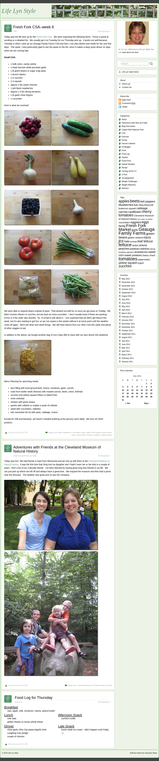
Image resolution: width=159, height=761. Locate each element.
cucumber (149, 219)
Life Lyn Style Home (130, 72)
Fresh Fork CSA (44, 37)
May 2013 (126, 279)
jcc (121, 240)
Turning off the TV (129, 171)
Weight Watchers (129, 185)
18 (128, 393)
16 (151, 390)
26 (132, 397)
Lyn (17, 432)
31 (123, 400)
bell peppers (147, 201)
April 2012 (126, 310)
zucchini (125, 266)
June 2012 (126, 303)
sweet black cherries (84, 435)
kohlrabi (133, 241)
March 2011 (126, 355)
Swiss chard (148, 255)
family (122, 226)
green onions (135, 237)
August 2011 (127, 337)
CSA (15, 31)
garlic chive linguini (94, 432)
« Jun (127, 403)
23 (151, 393)
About (124, 119)
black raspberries (64, 432)
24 (123, 397)
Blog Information (128, 126)
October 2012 (127, 289)
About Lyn (126, 84)
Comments (128, 103)
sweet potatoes (133, 255)
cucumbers (76, 432)
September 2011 (129, 334)
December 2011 (128, 324)
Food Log (18, 702)
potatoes (135, 248)
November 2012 (128, 286)
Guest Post (126, 161)
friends (109, 685)
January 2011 (127, 362)
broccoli (148, 204)
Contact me (126, 87)
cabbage (142, 208)
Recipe (124, 168)
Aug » (146, 403)
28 (142, 397)
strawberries (141, 252)
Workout (125, 188)
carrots (123, 211)
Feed (126, 100)
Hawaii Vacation (128, 164)
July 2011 (126, 341)
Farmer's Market (128, 143)
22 (146, 393)
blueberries (126, 204)
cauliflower (134, 211)
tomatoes (96, 435)
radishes (145, 248)
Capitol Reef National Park (133, 130)
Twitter (124, 107)
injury (147, 237)
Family (124, 140)
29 (146, 397)
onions (143, 245)
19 (132, 393)
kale (126, 241)
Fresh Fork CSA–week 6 (33, 27)
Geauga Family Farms (136, 231)
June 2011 (126, 344)
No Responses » (104, 31)
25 (128, 397)
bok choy (139, 204)
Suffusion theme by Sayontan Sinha (143, 753)
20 (137, 393)
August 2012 (127, 296)
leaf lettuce (145, 241)
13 (137, 390)
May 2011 (126, 348)
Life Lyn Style (19, 10)
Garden (125, 157)
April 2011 (126, 351)
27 (137, 397)
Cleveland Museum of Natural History (92, 685)
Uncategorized (128, 178)
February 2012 (128, 317)
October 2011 (127, 330)
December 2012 (128, 282)
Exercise (125, 137)
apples (124, 201)
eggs (145, 222)
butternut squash (127, 208)
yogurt (141, 263)
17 (123, 393)
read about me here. (130, 52)
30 (151, 397)
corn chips (141, 219)
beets (135, 201)
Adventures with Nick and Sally (24, 456)
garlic (84, 432)
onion (74, 435)
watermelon (144, 259)
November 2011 (128, 327)
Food (124, 150)
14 (142, 390)
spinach (130, 252)
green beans (107, 432)
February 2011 (128, 358)
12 (132, 390)
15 (146, 390)
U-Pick (124, 175)
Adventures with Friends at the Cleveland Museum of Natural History (57, 449)
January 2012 (127, 320)
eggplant (136, 222)
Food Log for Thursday (33, 697)
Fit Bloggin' (126, 147)
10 (123, 390)
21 (142, 393)
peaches (124, 248)
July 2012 (126, 299)
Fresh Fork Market (132, 227)
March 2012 (126, 313)
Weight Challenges (129, 181)
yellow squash (106, 435)
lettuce (125, 244)
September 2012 (129, 293)
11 (128, 390)
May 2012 (126, 306)
